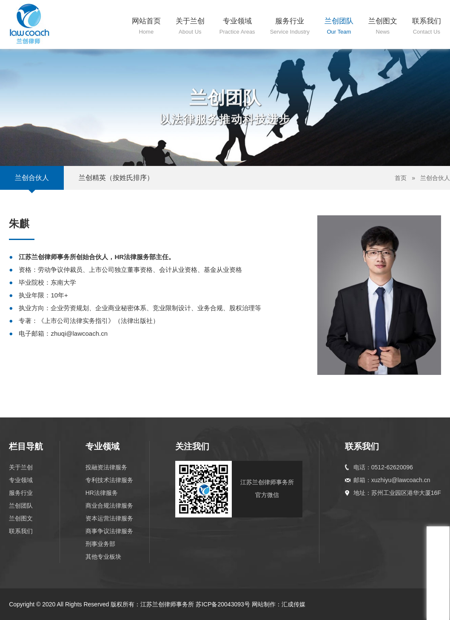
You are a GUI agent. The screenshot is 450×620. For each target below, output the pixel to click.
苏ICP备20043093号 (223, 604)
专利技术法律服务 (109, 480)
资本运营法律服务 (109, 518)
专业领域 (21, 480)
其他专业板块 (103, 556)
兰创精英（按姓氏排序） (116, 177)
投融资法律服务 (106, 467)
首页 (401, 177)
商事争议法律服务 (109, 531)
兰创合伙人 (32, 177)
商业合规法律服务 (109, 505)
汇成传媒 (293, 604)
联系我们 (21, 531)
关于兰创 (21, 467)
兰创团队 (21, 505)
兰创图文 (21, 518)
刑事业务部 (100, 543)
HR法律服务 (101, 492)
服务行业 (21, 492)
